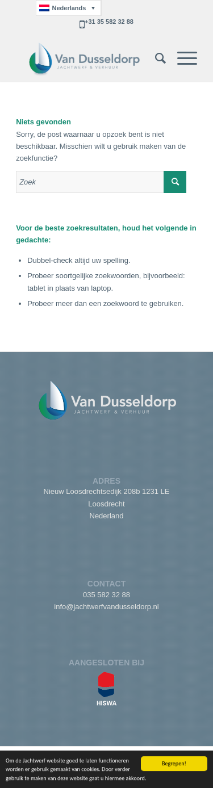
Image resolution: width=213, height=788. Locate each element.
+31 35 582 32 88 (109, 21)
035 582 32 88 (106, 594)
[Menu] (181, 58)
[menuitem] (155, 58)
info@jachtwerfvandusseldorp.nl (106, 606)
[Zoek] (155, 58)
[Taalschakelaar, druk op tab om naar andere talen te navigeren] (68, 8)
